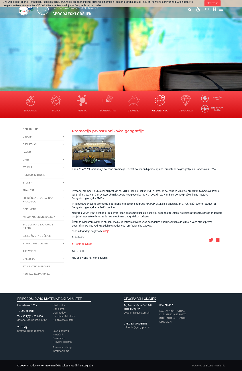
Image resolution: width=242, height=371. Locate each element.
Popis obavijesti (82, 243)
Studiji (27, 167)
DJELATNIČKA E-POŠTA (172, 314)
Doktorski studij (34, 174)
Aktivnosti (30, 251)
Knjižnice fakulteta (63, 319)
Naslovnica (30, 128)
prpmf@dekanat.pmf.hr (30, 330)
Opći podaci (59, 312)
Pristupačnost (198, 9)
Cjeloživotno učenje (37, 235)
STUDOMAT (165, 321)
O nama (27, 136)
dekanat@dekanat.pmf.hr (32, 319)
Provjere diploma (62, 341)
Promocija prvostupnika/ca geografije (108, 131)
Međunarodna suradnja (39, 216)
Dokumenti (30, 209)
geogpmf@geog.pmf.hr (137, 312)
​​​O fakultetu (59, 309)
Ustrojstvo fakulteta (64, 316)
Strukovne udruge (35, 243)
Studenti (28, 182)
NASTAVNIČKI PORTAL (172, 310)
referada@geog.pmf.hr (137, 327)
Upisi (26, 159)
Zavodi (27, 151)
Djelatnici (30, 144)
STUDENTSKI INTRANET (36, 266)
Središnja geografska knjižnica (38, 199)
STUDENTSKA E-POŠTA (172, 318)
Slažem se (212, 3)
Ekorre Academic (215, 365)
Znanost (28, 190)
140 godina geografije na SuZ (38, 226)
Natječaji (58, 334)
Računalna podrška (36, 274)
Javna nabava (61, 330)
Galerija (29, 258)
